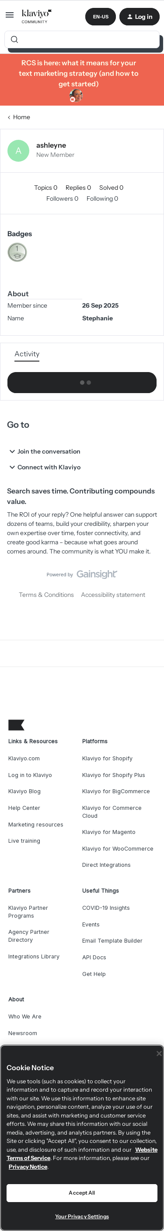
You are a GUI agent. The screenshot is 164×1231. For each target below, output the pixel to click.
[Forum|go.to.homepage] (37, 17)
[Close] (159, 1053)
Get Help (94, 974)
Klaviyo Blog (24, 791)
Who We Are (25, 1016)
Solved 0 (111, 188)
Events (91, 924)
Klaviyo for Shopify (107, 758)
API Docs (94, 957)
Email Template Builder (112, 940)
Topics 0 (46, 188)
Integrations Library (33, 956)
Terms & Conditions (46, 595)
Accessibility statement (113, 595)
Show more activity (82, 380)
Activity (26, 353)
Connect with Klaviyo (43, 467)
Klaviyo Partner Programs (28, 912)
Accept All (82, 1192)
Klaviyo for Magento (109, 832)
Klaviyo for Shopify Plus (113, 775)
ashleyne (51, 145)
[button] (9, 18)
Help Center (24, 808)
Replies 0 (79, 188)
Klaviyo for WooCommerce (118, 848)
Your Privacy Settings (82, 1216)
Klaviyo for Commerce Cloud (112, 812)
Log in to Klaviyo (30, 775)
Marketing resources (35, 824)
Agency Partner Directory (28, 936)
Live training (24, 840)
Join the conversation (43, 451)
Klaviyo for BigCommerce (116, 791)
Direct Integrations (106, 865)
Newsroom (22, 1033)
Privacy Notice (28, 1166)
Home (21, 117)
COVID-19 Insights (106, 908)
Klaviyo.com (24, 758)
